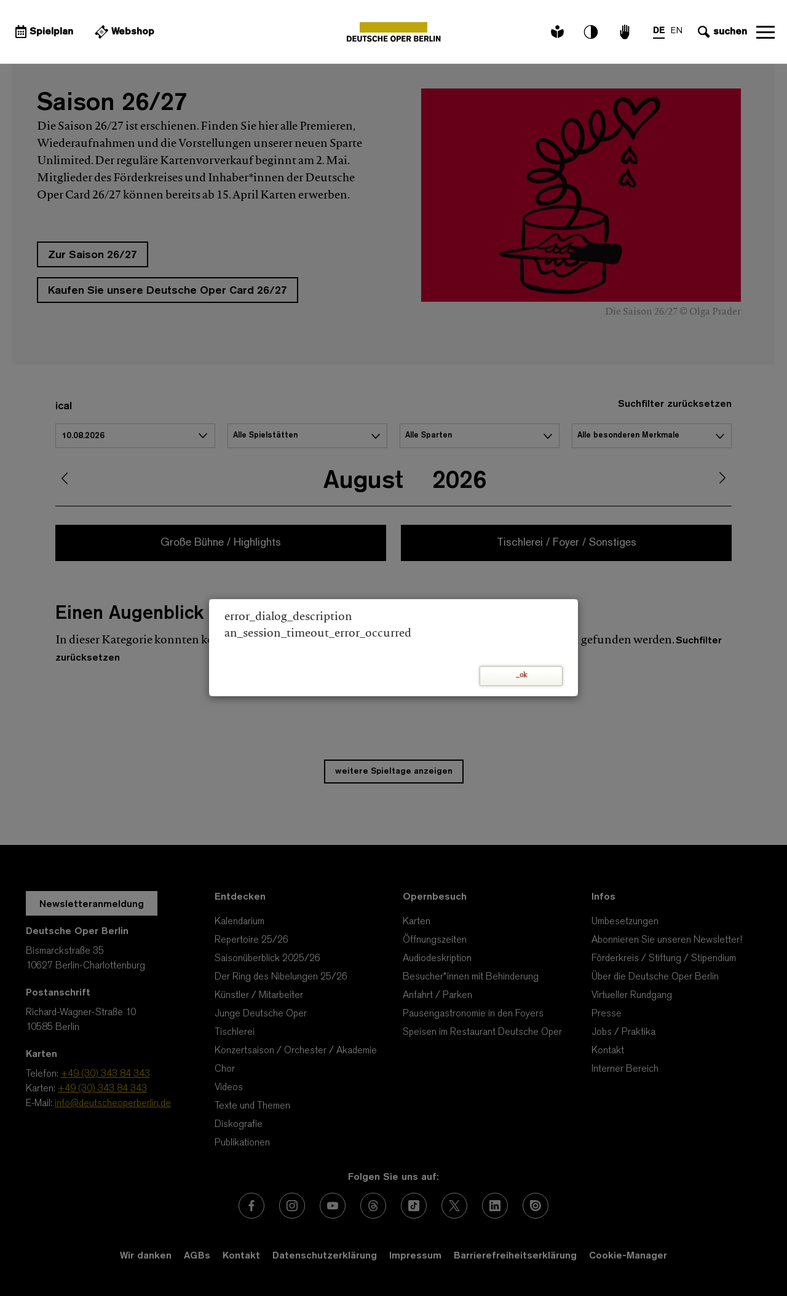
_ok (521, 675)
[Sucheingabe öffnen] (721, 32)
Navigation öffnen (765, 32)
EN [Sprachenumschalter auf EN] (676, 31)
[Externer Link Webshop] (123, 32)
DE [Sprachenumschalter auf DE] (659, 31)
